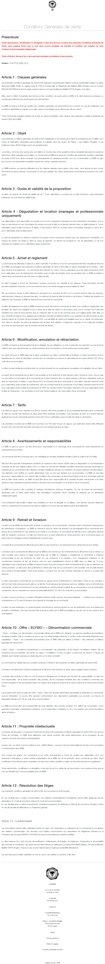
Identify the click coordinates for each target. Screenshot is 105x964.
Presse (52, 932)
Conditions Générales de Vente (53, 949)
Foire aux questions (52, 938)
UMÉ (58, 963)
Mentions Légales (52, 944)
